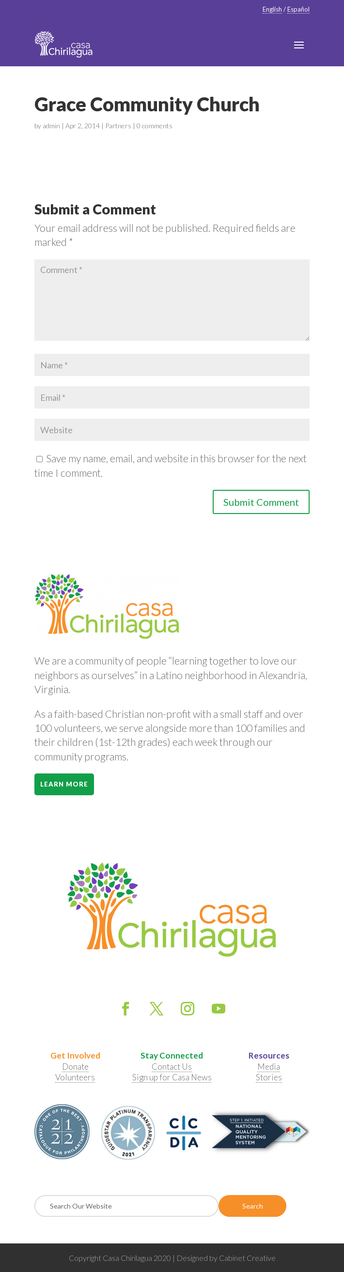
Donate (75, 1066)
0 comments (154, 125)
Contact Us (172, 1066)
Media (268, 1066)
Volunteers (75, 1077)
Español (298, 9)
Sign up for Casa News (172, 1077)
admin (51, 125)
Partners (118, 125)
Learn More (64, 784)
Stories (269, 1077)
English (272, 9)
